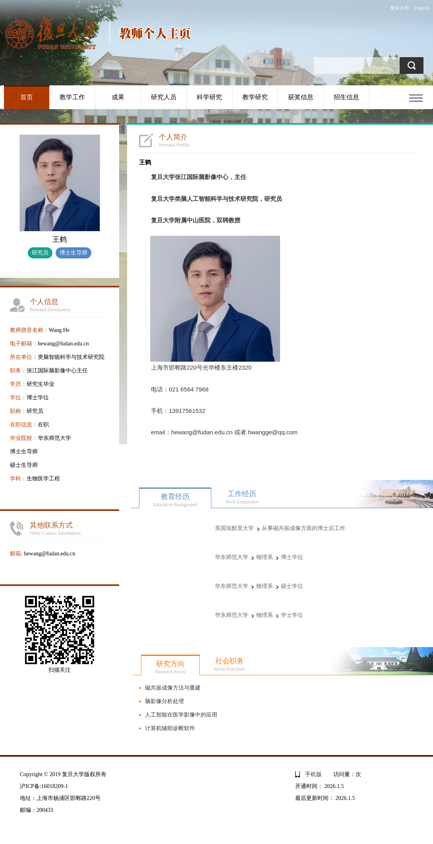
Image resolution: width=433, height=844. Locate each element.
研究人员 (163, 97)
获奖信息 (300, 97)
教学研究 (255, 97)
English (421, 8)
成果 (118, 97)
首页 (26, 97)
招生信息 (346, 97)
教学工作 (72, 97)
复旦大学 (399, 8)
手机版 (313, 774)
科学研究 (209, 97)
